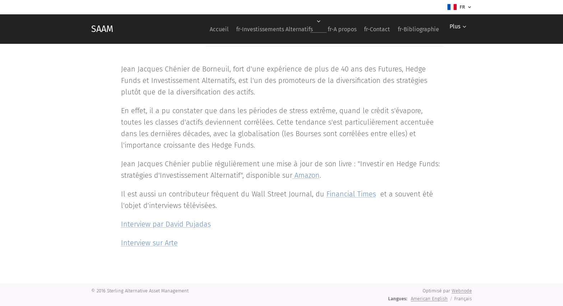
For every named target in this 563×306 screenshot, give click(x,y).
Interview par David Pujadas (166, 224)
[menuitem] (198, 29)
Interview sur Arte (149, 242)
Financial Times (351, 194)
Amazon (307, 175)
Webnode (462, 290)
